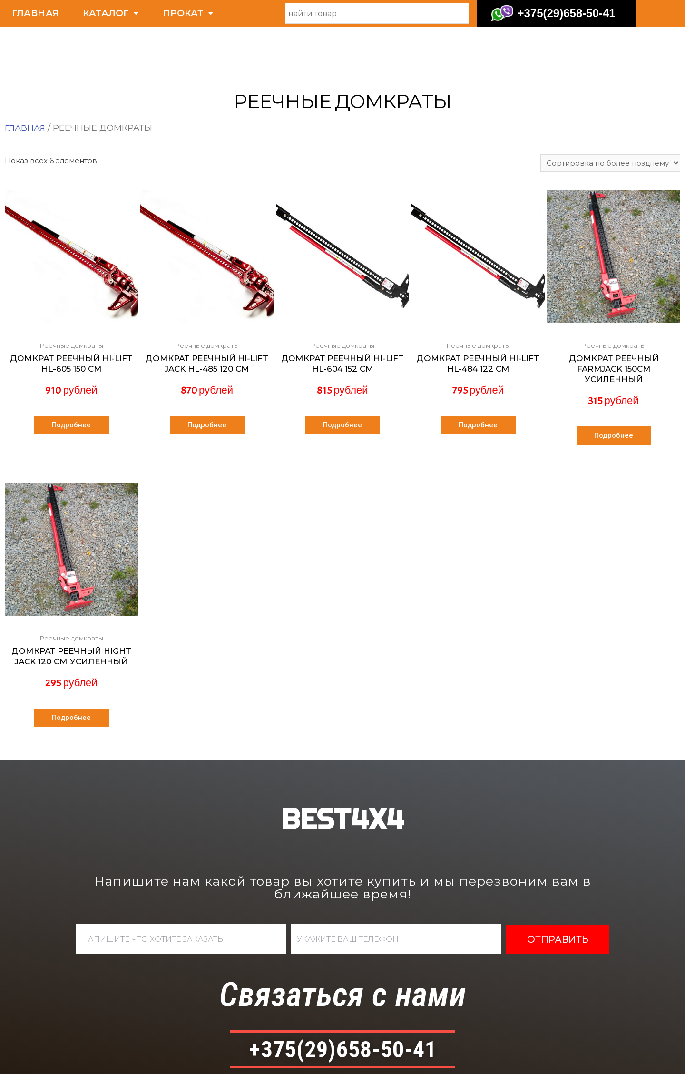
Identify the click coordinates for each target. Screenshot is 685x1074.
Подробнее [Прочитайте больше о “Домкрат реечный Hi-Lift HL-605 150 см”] (71, 373)
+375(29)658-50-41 (566, 13)
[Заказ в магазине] (610, 110)
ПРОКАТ (188, 13)
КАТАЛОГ (111, 13)
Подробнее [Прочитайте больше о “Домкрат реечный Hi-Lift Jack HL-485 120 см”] (206, 373)
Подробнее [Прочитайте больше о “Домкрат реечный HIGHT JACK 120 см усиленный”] (71, 667)
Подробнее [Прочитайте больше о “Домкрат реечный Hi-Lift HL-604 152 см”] (342, 373)
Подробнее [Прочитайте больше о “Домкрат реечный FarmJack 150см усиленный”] (613, 384)
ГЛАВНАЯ (35, 13)
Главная (25, 74)
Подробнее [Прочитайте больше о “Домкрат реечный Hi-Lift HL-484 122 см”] (478, 373)
